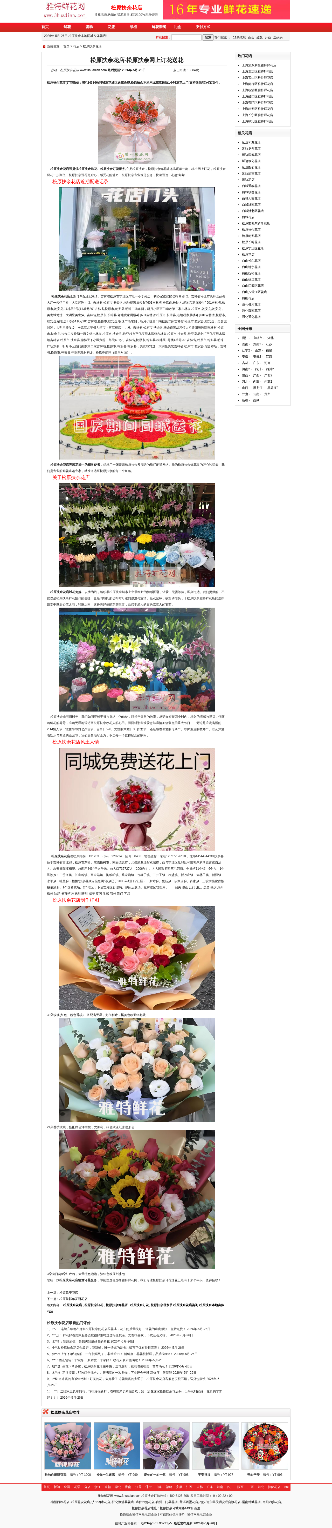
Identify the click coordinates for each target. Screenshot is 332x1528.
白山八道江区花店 (254, 292)
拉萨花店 (274, 1487)
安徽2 (257, 356)
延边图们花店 (251, 167)
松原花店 (248, 254)
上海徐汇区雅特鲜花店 (257, 121)
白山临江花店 (251, 279)
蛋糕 (259, 37)
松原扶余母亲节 (161, 1305)
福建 (269, 350)
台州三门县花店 (167, 1502)
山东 (258, 350)
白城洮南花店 (251, 205)
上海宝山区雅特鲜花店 (257, 77)
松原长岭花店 (251, 242)
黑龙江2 (273, 388)
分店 (87, 1487)
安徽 (245, 356)
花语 (77, 1487)
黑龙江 (257, 388)
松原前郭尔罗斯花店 (73, 1299)
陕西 (245, 375)
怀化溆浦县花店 (123, 1502)
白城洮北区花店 (253, 211)
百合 (251, 37)
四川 (258, 369)
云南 (256, 394)
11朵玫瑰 (239, 37)
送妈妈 (277, 37)
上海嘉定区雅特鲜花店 (257, 71)
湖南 (245, 344)
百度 (197, 1508)
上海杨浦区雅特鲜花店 (257, 90)
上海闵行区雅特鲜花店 (257, 84)
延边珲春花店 (251, 155)
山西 (245, 388)
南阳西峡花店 (60, 1502)
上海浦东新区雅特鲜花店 (259, 65)
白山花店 (248, 298)
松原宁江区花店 (253, 248)
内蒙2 (268, 381)
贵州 (267, 394)
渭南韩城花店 (251, 1502)
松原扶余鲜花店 (117, 1305)
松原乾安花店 (68, 1292)
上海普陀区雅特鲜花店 (257, 102)
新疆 (245, 400)
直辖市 (257, 338)
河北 (245, 381)
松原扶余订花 (94, 1305)
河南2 (246, 369)
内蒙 (256, 381)
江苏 (269, 344)
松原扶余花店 (92, 46)
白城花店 (248, 217)
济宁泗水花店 (101, 1502)
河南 (267, 363)
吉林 (245, 363)
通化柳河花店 (251, 304)
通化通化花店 (251, 317)
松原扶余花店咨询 (185, 1305)
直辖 (108, 1487)
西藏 (256, 400)
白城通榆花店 (251, 186)
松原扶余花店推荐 (65, 1412)
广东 (256, 363)
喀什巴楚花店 (145, 1502)
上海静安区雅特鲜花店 (257, 109)
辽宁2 (246, 350)
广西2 (268, 375)
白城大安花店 (251, 198)
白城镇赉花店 (251, 192)
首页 (66, 46)
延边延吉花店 (251, 173)
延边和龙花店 (251, 142)
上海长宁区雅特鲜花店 (257, 115)
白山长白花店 (251, 261)
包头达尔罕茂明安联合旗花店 (220, 1502)
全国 (67, 1487)
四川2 (270, 369)
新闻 (57, 1487)
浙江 (245, 338)
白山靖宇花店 (251, 267)
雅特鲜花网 (105, 1496)
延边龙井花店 (251, 148)
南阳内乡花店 (271, 1502)
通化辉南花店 (251, 311)
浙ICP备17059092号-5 (156, 1523)
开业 (268, 37)
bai (286, 1487)
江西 (269, 356)
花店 (76, 46)
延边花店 (248, 180)
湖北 (270, 338)
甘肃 (245, 394)
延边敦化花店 (251, 161)
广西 (256, 375)
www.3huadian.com (93, 70)
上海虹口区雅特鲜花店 (257, 96)
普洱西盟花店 (188, 1502)
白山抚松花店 (251, 273)
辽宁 (149, 1487)
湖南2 (257, 344)
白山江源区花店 (253, 286)
